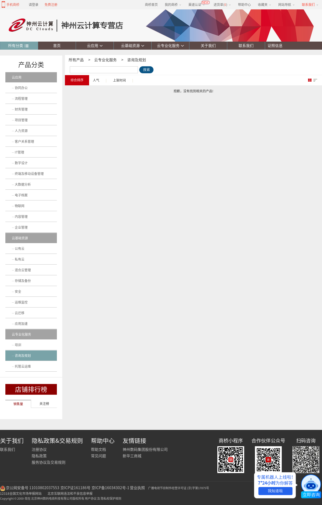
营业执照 (137, 488)
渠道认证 (196, 4)
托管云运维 (23, 366)
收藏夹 (264, 4)
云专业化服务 (170, 45)
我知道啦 (275, 491)
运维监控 (21, 302)
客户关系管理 (24, 141)
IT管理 (19, 152)
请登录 (33, 4)
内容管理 (21, 216)
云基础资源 (132, 45)
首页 (57, 45)
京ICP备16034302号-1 (110, 488)
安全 (18, 291)
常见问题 (98, 456)
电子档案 (21, 195)
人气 (96, 80)
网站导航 (286, 4)
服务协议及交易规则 (48, 462)
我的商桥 (173, 4)
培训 (18, 344)
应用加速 (21, 323)
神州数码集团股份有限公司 (145, 449)
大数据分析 (23, 184)
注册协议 (39, 449)
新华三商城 (132, 456)
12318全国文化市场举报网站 (21, 493)
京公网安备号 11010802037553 (32, 488)
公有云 (19, 248)
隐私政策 (39, 456)
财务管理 (21, 109)
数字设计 (21, 162)
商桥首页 (151, 4)
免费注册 (51, 4)
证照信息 (274, 45)
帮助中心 (244, 4)
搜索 (146, 70)
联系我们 (246, 45)
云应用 (95, 45)
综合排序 (77, 80)
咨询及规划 (136, 60)
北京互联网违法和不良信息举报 (70, 493)
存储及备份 (23, 280)
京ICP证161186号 (75, 488)
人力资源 (21, 130)
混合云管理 (23, 270)
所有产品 (76, 60)
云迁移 (19, 312)
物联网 (19, 205)
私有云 (19, 259)
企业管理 (21, 227)
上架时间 (119, 80)
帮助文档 (98, 449)
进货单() (222, 4)
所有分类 (18, 46)
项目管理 (21, 120)
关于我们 (208, 45)
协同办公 (21, 87)
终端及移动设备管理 (29, 173)
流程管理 (21, 98)
